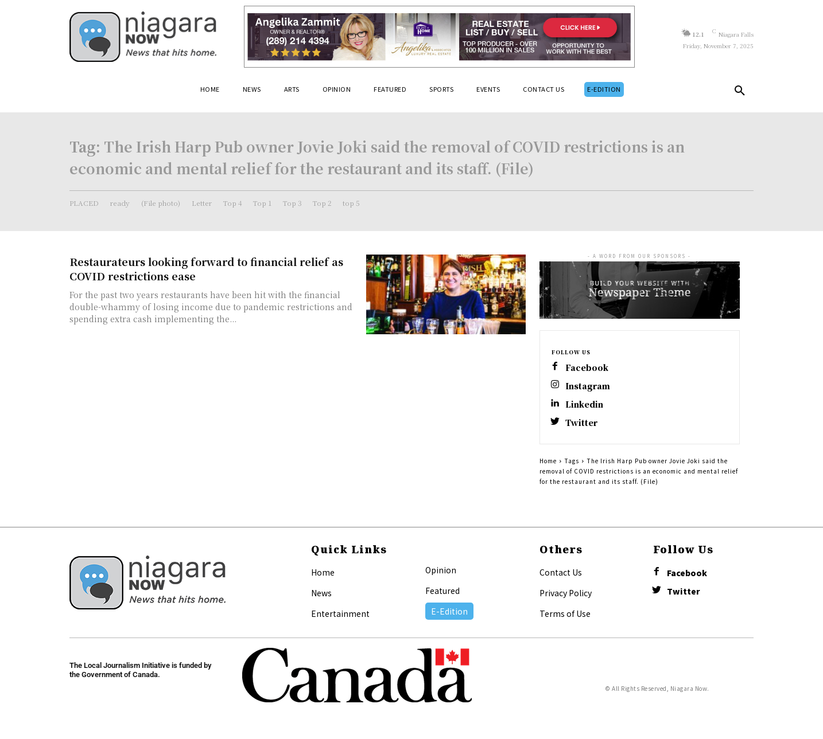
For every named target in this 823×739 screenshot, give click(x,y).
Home (548, 460)
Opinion (440, 570)
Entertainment (340, 613)
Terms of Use (565, 613)
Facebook (586, 368)
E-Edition (449, 611)
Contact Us (560, 572)
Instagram (587, 386)
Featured (442, 590)
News (321, 593)
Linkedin (584, 404)
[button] (740, 93)
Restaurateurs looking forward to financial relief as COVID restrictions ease (206, 268)
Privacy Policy (565, 593)
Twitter (581, 423)
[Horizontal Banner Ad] (439, 36)
